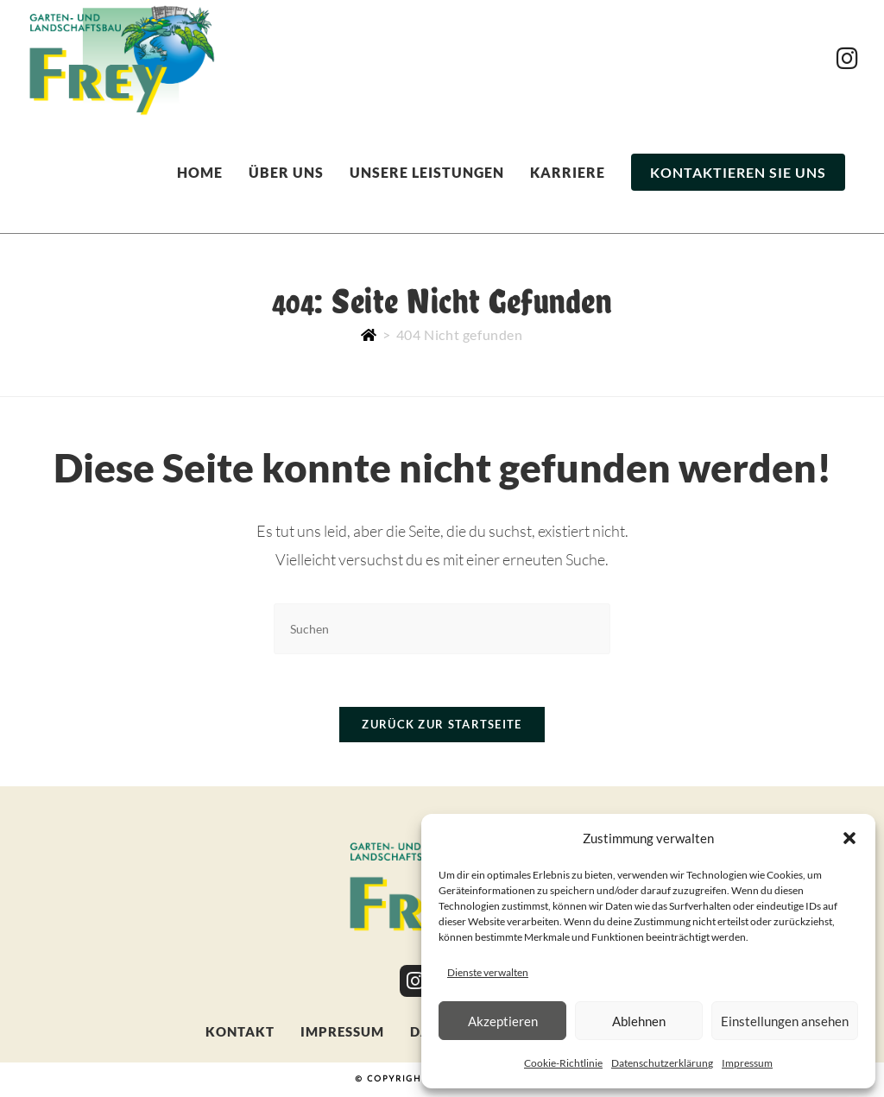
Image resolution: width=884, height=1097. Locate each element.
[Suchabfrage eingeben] (442, 628)
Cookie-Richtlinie (563, 1062)
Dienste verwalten (487, 972)
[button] (849, 838)
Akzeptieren (503, 1021)
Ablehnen (639, 1021)
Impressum (747, 1062)
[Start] (369, 334)
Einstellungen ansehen (785, 1021)
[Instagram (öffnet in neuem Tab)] (847, 58)
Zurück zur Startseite (441, 724)
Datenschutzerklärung (662, 1062)
